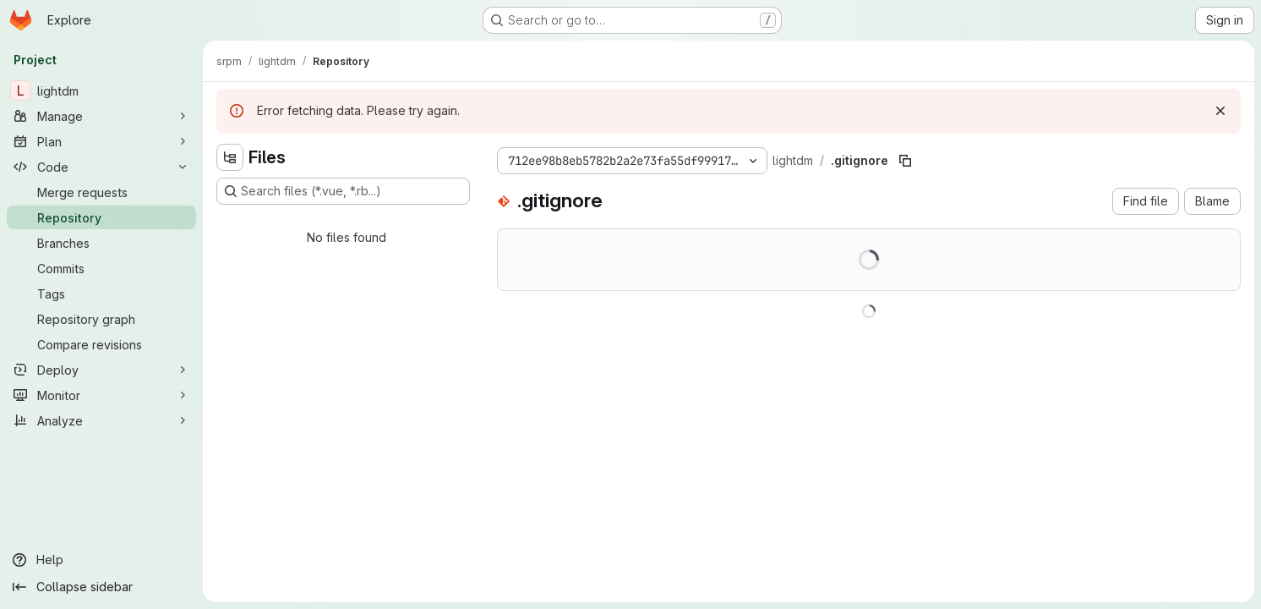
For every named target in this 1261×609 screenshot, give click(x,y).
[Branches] (101, 243)
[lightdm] (101, 90)
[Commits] (101, 268)
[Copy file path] (905, 160)
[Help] (101, 560)
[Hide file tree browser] (229, 157)
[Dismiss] (1220, 111)
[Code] (101, 166)
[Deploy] (101, 369)
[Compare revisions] (101, 344)
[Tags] (101, 293)
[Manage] (101, 116)
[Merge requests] (101, 192)
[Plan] (101, 141)
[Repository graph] (101, 319)
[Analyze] (101, 420)
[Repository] (101, 217)
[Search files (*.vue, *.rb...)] (343, 191)
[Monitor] (101, 395)
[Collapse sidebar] (101, 587)
